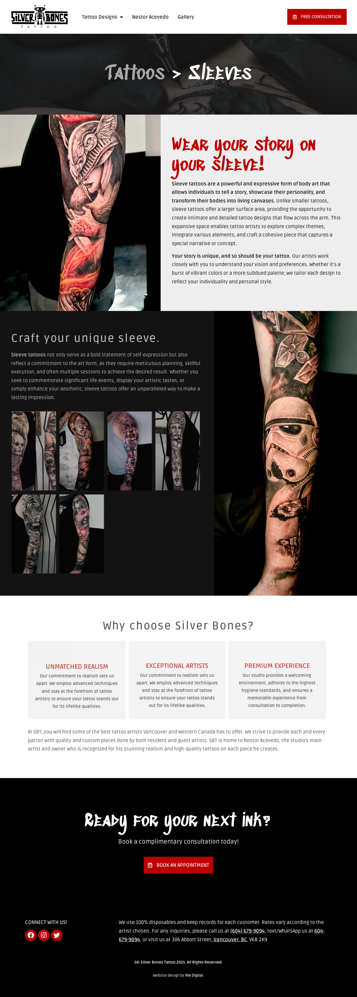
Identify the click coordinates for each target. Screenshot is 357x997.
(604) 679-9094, (248, 931)
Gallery (186, 17)
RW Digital (194, 975)
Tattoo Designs (102, 17)
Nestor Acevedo (150, 17)
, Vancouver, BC (229, 939)
